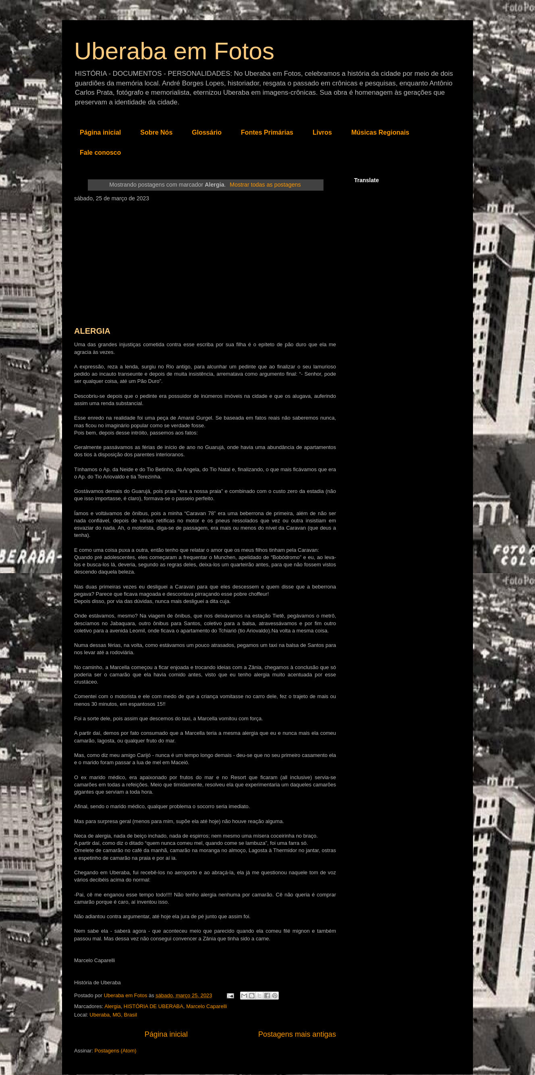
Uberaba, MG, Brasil (113, 1015)
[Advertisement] (205, 262)
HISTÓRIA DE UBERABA (153, 1006)
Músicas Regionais (380, 132)
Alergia (112, 1006)
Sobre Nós (156, 132)
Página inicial (100, 132)
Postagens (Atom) (116, 1051)
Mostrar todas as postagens (265, 184)
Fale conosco (100, 152)
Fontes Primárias (267, 132)
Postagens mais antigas (297, 1034)
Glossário (207, 132)
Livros (322, 132)
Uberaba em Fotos (174, 50)
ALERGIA (92, 330)
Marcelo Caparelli (206, 1006)
